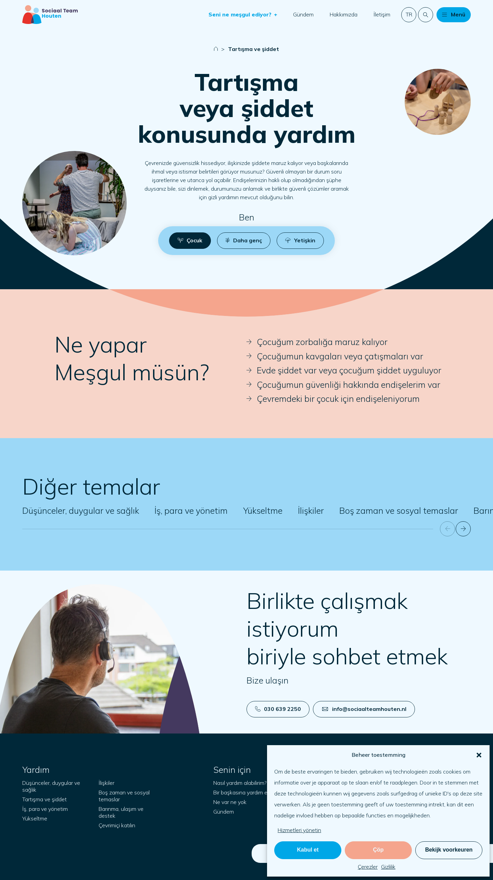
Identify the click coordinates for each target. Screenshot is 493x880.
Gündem (303, 14)
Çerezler (368, 866)
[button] (479, 755)
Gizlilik (388, 866)
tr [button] (409, 14)
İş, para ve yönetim (191, 510)
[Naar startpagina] (216, 49)
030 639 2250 (278, 708)
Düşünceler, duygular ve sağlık (80, 510)
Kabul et (307, 850)
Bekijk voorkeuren (449, 850)
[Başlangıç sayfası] (50, 14)
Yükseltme (262, 510)
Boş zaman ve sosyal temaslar (398, 510)
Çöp (378, 850)
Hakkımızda (343, 14)
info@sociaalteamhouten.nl (364, 708)
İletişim (382, 14)
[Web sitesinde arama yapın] (425, 14)
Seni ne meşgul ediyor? (240, 14)
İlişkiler (311, 510)
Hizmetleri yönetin (299, 830)
